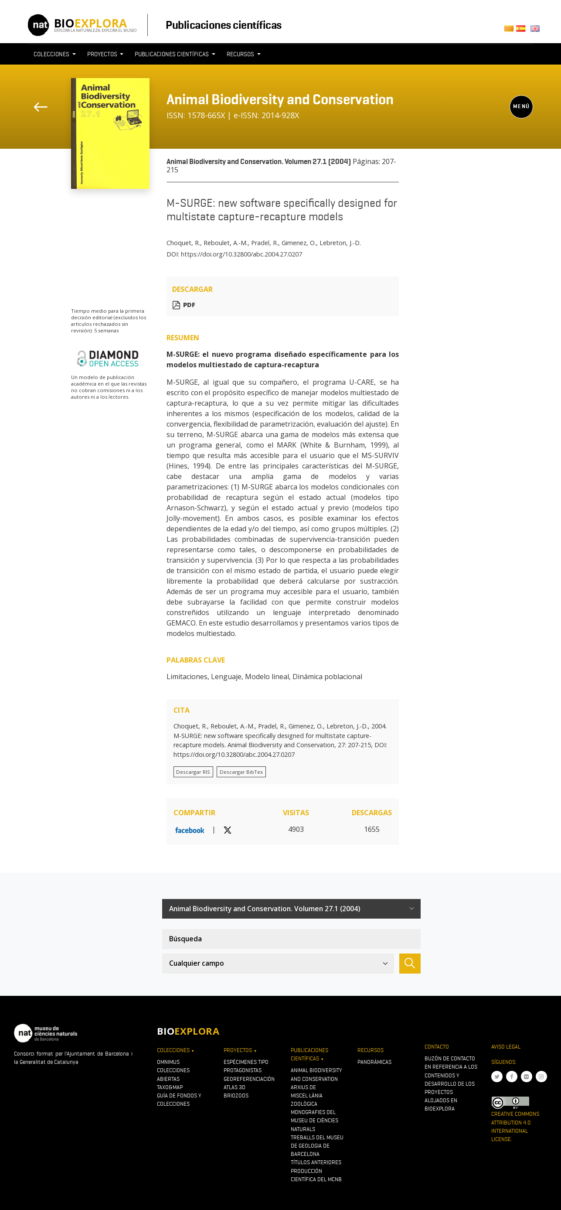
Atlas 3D (234, 1087)
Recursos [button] (241, 54)
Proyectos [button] (103, 54)
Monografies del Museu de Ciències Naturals (314, 1120)
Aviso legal (505, 1046)
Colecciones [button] (52, 54)
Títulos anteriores (316, 1162)
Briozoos (236, 1095)
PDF (189, 305)
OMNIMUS (168, 1062)
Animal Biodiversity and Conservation (280, 99)
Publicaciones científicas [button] (172, 54)
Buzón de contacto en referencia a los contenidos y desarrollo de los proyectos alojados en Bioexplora (451, 1083)
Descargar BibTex (241, 772)
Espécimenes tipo (246, 1062)
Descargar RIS (193, 772)
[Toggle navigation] (404, 70)
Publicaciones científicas (223, 25)
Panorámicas (374, 1062)
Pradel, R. (264, 243)
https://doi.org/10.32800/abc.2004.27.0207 (241, 254)
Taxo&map (170, 1087)
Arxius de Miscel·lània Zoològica (307, 1095)
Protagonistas (243, 1070)
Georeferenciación (249, 1079)
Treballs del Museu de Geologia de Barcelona (317, 1145)
